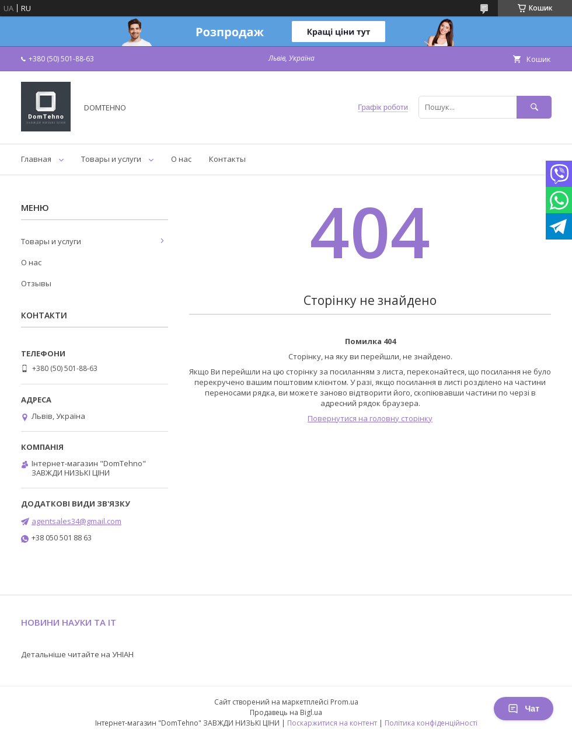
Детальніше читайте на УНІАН (77, 654)
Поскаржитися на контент (332, 723)
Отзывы (36, 283)
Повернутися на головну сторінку (370, 418)
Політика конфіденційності (431, 723)
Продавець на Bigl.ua (286, 712)
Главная (36, 159)
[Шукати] (534, 107)
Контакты (227, 159)
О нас (181, 159)
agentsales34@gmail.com (76, 521)
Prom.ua (344, 702)
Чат (523, 708)
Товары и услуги (111, 159)
